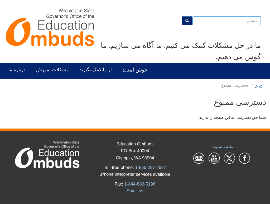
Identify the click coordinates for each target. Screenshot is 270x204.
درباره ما (17, 70)
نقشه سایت (222, 146)
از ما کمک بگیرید (95, 70)
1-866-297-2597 (150, 167)
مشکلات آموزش (52, 70)
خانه (258, 85)
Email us (135, 190)
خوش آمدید (135, 69)
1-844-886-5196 (139, 184)
